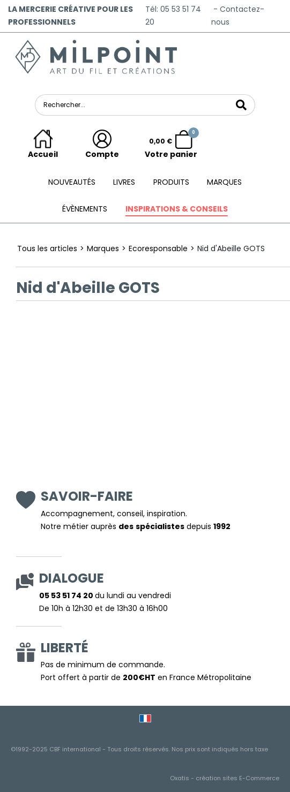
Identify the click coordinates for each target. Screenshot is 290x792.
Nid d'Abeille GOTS (231, 248)
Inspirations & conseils (176, 208)
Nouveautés (71, 182)
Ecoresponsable (158, 248)
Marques (224, 182)
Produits (171, 182)
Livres (124, 182)
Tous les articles (47, 248)
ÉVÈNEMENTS (84, 208)
